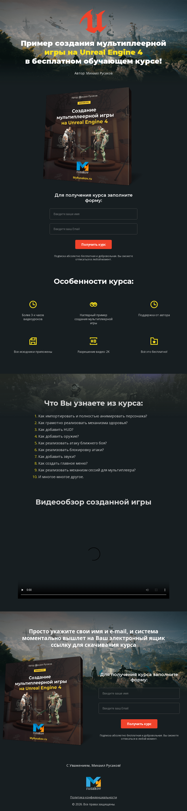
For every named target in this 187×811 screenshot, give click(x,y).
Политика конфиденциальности (93, 797)
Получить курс (93, 244)
